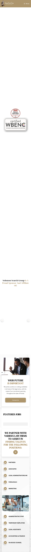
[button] (15, 400)
